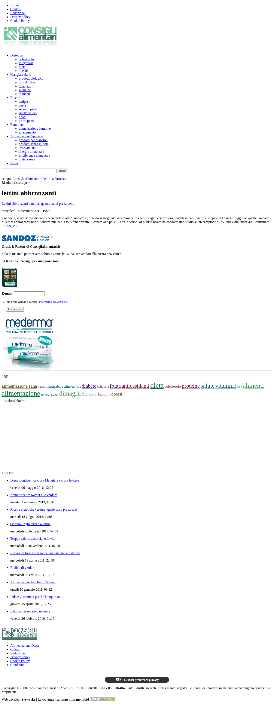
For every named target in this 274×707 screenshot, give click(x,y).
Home (14, 5)
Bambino (16, 124)
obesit (116, 394)
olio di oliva (27, 82)
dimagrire (71, 393)
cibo (239, 386)
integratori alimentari (63, 386)
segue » (12, 226)
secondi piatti (28, 109)
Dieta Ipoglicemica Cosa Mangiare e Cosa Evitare (44, 480)
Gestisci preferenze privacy (137, 680)
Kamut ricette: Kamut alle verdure (33, 495)
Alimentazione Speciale (26, 136)
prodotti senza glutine (34, 144)
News (14, 163)
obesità (23, 71)
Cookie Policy (20, 20)
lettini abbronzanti (55, 179)
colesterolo (26, 59)
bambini (104, 394)
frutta (115, 386)
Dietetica (16, 55)
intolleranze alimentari (34, 155)
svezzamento (28, 148)
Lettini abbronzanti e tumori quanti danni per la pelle (38, 203)
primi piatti (26, 121)
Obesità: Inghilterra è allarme (30, 524)
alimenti (24, 94)
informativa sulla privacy (53, 301)
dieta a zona (27, 159)
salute (207, 385)
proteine (191, 386)
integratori (26, 63)
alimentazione (21, 393)
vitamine (25, 90)
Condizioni (17, 665)
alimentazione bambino (35, 128)
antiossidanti (135, 386)
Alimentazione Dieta (24, 645)
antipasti (24, 101)
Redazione (17, 13)
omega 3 (25, 86)
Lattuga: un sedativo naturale (30, 611)
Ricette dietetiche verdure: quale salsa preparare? (43, 509)
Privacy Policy (20, 17)
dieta (22, 67)
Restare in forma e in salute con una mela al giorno (45, 553)
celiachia (103, 386)
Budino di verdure (22, 567)
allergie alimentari (31, 151)
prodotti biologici (31, 78)
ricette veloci (28, 113)
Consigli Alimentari (26, 179)
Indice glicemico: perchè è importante (36, 597)
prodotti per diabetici (33, 140)
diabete (89, 386)
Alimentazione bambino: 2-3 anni (33, 582)
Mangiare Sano (20, 74)
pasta (22, 105)
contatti (15, 649)
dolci (22, 117)
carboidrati (91, 394)
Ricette (15, 97)
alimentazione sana (19, 386)
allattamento (27, 132)
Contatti (15, 9)
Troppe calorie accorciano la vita (32, 538)
